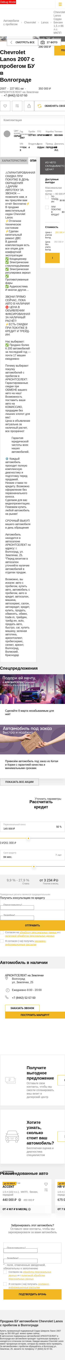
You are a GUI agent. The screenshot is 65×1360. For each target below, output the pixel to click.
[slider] (28, 838)
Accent (8, 1186)
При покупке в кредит (56, 211)
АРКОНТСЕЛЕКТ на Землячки (19, 92)
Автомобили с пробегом (11, 22)
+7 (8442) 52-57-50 (15, 95)
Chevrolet (30, 22)
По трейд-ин (55, 199)
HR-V (61, 1186)
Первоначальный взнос (14, 824)
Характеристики (14, 160)
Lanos (45, 22)
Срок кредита (9, 853)
